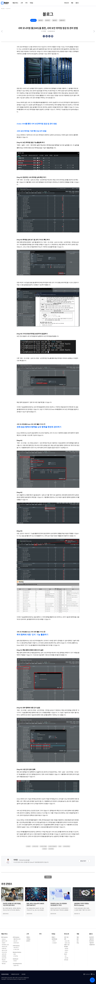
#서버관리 (28, 846)
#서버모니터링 (35, 846)
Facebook (86, 974)
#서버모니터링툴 (43, 846)
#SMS (60, 846)
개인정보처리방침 (4, 974)
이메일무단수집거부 (15, 974)
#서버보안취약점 (66, 846)
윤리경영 (23, 974)
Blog (93, 974)
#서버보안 (45, 848)
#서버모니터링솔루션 (53, 846)
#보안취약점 (51, 848)
